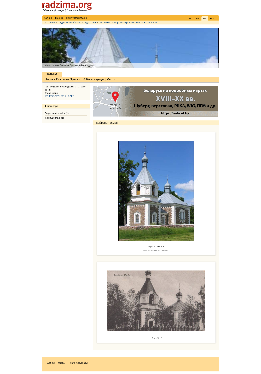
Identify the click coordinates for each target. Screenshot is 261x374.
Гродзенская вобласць (69, 22)
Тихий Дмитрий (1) (54, 118)
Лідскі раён (90, 22)
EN (197, 18)
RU (211, 18)
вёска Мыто (105, 22)
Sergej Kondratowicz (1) (57, 113)
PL (190, 18)
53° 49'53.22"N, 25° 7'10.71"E (59, 96)
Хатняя (51, 22)
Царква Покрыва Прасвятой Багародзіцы (135, 22)
